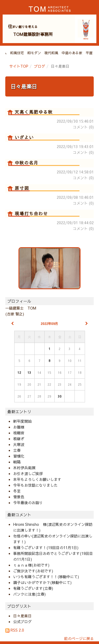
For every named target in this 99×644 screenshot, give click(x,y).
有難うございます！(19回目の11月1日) (45, 547)
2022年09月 (49, 323)
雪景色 (18, 496)
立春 (17, 450)
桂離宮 (18, 432)
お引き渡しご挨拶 (28, 473)
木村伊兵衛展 (24, 467)
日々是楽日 (24, 86)
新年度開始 (22, 421)
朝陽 (17, 461)
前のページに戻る (79, 638)
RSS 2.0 (14, 630)
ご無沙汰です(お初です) (33, 570)
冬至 (17, 491)
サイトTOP (18, 66)
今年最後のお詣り (28, 502)
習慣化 (18, 456)
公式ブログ (22, 621)
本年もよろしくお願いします (37, 479)
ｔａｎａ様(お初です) (31, 565)
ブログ (39, 66)
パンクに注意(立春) (29, 594)
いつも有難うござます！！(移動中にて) (46, 576)
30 (60, 396)
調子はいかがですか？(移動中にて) (42, 582)
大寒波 (18, 444)
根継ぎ (18, 438)
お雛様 (18, 427)
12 (19, 372)
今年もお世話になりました (35, 485)
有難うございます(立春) (33, 588)
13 (29, 372)
